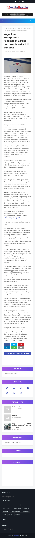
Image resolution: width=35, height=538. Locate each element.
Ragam (10, 514)
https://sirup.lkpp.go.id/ (12, 218)
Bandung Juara (7, 505)
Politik (4, 514)
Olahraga (5, 511)
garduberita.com (10, 51)
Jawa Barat (25, 505)
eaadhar (16, 535)
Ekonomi (17, 505)
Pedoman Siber (17, 407)
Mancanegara (17, 508)
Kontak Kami (6, 508)
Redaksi (14, 415)
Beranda (6, 28)
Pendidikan (25, 511)
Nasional (26, 508)
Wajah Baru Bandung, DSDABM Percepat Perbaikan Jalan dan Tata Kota (21, 425)
